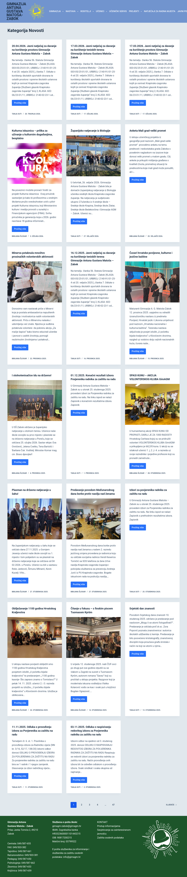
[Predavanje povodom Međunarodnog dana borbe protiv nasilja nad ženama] (93, 522)
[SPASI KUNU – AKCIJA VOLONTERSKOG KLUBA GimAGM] (152, 404)
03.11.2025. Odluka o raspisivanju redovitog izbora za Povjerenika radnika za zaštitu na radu (93, 734)
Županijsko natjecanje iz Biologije (93, 130)
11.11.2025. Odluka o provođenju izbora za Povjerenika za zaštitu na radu (34, 734)
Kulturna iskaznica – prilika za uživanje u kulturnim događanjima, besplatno (34, 134)
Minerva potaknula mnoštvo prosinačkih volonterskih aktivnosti (30, 256)
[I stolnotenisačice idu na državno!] (34, 400)
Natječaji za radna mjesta (159, 11)
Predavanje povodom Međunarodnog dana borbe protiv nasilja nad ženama (93, 493)
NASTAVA (72, 11)
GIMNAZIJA (57, 11)
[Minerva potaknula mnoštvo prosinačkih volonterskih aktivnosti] (34, 285)
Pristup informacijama (108, 826)
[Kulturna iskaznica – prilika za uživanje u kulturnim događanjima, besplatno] (34, 163)
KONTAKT (102, 822)
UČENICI (102, 11)
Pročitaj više (21, 107)
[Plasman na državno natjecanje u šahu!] (34, 519)
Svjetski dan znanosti (143, 612)
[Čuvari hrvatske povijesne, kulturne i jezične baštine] (152, 281)
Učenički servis (118, 11)
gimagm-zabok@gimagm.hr (66, 826)
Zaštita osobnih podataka (110, 837)
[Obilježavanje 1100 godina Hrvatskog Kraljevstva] (34, 641)
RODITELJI (87, 11)
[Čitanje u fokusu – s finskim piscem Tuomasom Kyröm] (93, 641)
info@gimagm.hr (72, 857)
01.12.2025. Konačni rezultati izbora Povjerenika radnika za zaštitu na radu (90, 379)
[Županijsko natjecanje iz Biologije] (93, 155)
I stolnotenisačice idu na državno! (34, 375)
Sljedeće (171, 809)
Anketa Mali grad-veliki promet (149, 130)
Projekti (136, 11)
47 (113, 808)
